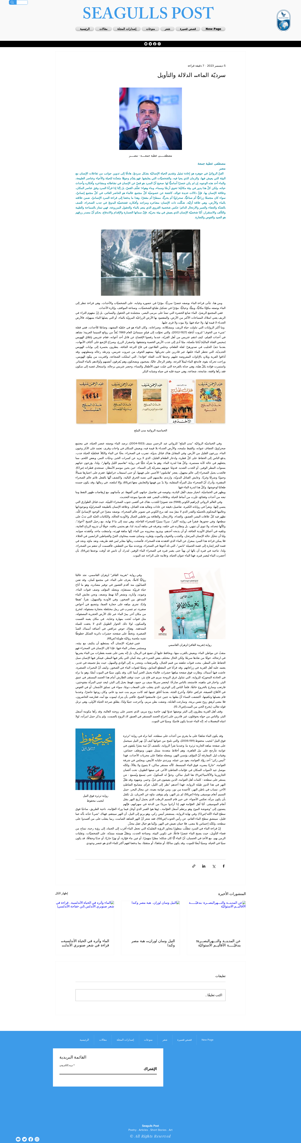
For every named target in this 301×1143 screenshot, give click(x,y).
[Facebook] (154, 43)
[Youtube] (145, 43)
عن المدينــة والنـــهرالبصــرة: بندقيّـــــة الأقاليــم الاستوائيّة (218, 943)
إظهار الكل (61, 893)
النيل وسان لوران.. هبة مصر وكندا (153, 943)
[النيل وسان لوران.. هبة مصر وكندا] (150, 917)
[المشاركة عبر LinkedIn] (204, 866)
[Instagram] (159, 43)
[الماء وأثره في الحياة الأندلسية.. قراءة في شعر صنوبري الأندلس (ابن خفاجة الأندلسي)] (84, 917)
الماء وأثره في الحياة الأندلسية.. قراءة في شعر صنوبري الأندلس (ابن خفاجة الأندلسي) (85, 943)
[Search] (12, 2)
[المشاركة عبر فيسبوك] (224, 866)
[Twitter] (150, 43)
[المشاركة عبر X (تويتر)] (214, 866)
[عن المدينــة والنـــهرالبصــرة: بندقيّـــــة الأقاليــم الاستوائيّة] (216, 917)
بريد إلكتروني (66, 1065)
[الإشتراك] (146, 1069)
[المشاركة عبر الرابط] (194, 866)
